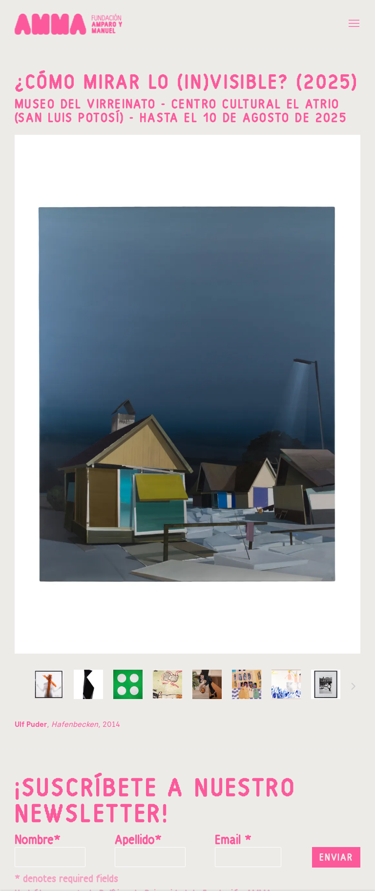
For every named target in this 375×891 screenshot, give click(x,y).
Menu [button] (353, 24)
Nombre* (38, 840)
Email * (233, 840)
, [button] (48, 684)
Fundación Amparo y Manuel (68, 24)
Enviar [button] (336, 858)
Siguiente (353, 688)
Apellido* (138, 840)
